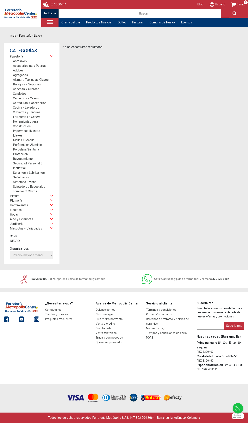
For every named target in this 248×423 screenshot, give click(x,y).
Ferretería (16, 56)
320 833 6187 (185, 278)
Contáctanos (53, 309)
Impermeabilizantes (26, 131)
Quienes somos (105, 309)
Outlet (122, 22)
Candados (20, 93)
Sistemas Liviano (24, 182)
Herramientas (19, 205)
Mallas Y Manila (23, 140)
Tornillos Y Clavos (25, 191)
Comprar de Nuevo (162, 22)
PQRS (149, 337)
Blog (200, 4)
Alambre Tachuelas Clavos (31, 80)
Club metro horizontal (109, 319)
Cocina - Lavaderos (26, 107)
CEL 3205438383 (207, 369)
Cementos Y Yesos (26, 98)
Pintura (14, 196)
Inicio (13, 35)
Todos (50, 13)
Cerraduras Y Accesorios (29, 103)
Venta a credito (105, 323)
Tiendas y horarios (56, 314)
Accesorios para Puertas (29, 66)
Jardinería (16, 224)
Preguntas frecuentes (58, 319)
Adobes (18, 70)
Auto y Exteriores (21, 219)
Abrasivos (20, 61)
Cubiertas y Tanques (26, 112)
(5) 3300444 (58, 4)
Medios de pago (156, 328)
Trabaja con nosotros (109, 337)
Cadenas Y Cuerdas (26, 89)
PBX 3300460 (205, 360)
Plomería (16, 200)
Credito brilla (103, 328)
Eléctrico (16, 210)
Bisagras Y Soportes (27, 84)
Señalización (21, 177)
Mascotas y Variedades (26, 228)
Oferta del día (70, 22)
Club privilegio (104, 314)
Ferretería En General (27, 117)
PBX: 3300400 (62, 278)
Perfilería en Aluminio (27, 145)
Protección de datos (159, 314)
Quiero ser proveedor (109, 342)
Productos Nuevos (98, 22)
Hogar (14, 214)
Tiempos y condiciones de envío (166, 333)
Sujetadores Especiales (29, 186)
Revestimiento (23, 159)
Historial (137, 22)
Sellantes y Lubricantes (29, 173)
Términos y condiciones (161, 309)
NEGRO (15, 241)
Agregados (20, 75)
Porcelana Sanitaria (26, 149)
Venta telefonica (106, 333)
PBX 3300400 (205, 351)
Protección (20, 154)
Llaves (18, 135)
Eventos (186, 22)
